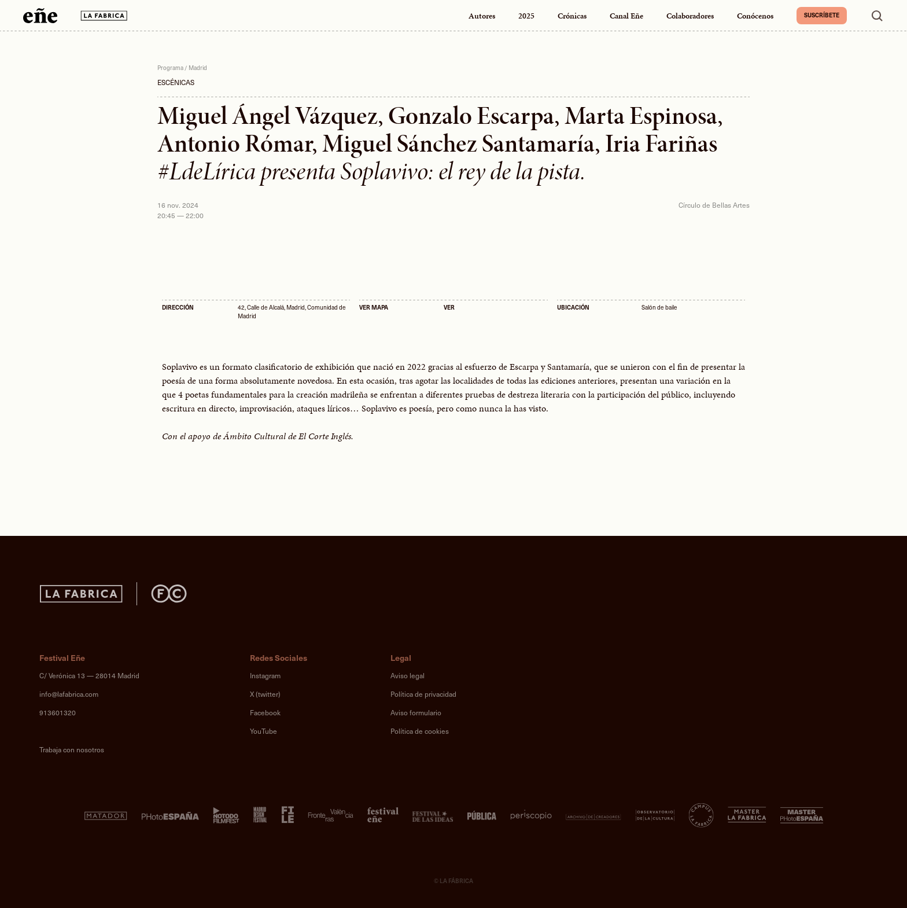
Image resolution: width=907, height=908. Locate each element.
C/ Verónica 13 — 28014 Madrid (89, 675)
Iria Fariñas (661, 143)
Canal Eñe (626, 15)
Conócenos (755, 15)
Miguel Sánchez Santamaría (458, 143)
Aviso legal (407, 675)
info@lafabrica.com (68, 694)
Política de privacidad (423, 694)
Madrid (198, 68)
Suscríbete (821, 15)
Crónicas (572, 15)
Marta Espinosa (641, 116)
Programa (170, 68)
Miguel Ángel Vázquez (267, 116)
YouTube (263, 731)
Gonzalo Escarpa (471, 116)
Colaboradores (690, 15)
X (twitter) (265, 694)
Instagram (265, 675)
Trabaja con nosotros (71, 749)
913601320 (57, 712)
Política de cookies (419, 731)
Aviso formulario (415, 712)
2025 (526, 15)
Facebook (265, 712)
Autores (482, 15)
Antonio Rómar (234, 143)
